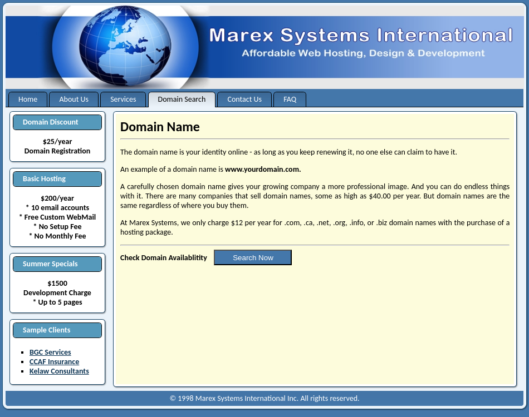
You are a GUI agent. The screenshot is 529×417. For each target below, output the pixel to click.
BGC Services (50, 352)
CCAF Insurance (54, 361)
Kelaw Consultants (59, 371)
